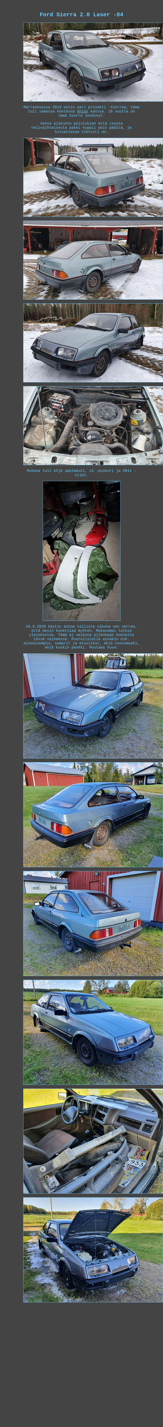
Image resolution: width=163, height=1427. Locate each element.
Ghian (82, 111)
